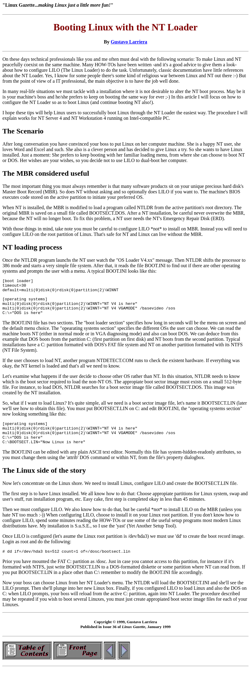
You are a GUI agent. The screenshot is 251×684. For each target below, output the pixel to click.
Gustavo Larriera (129, 41)
